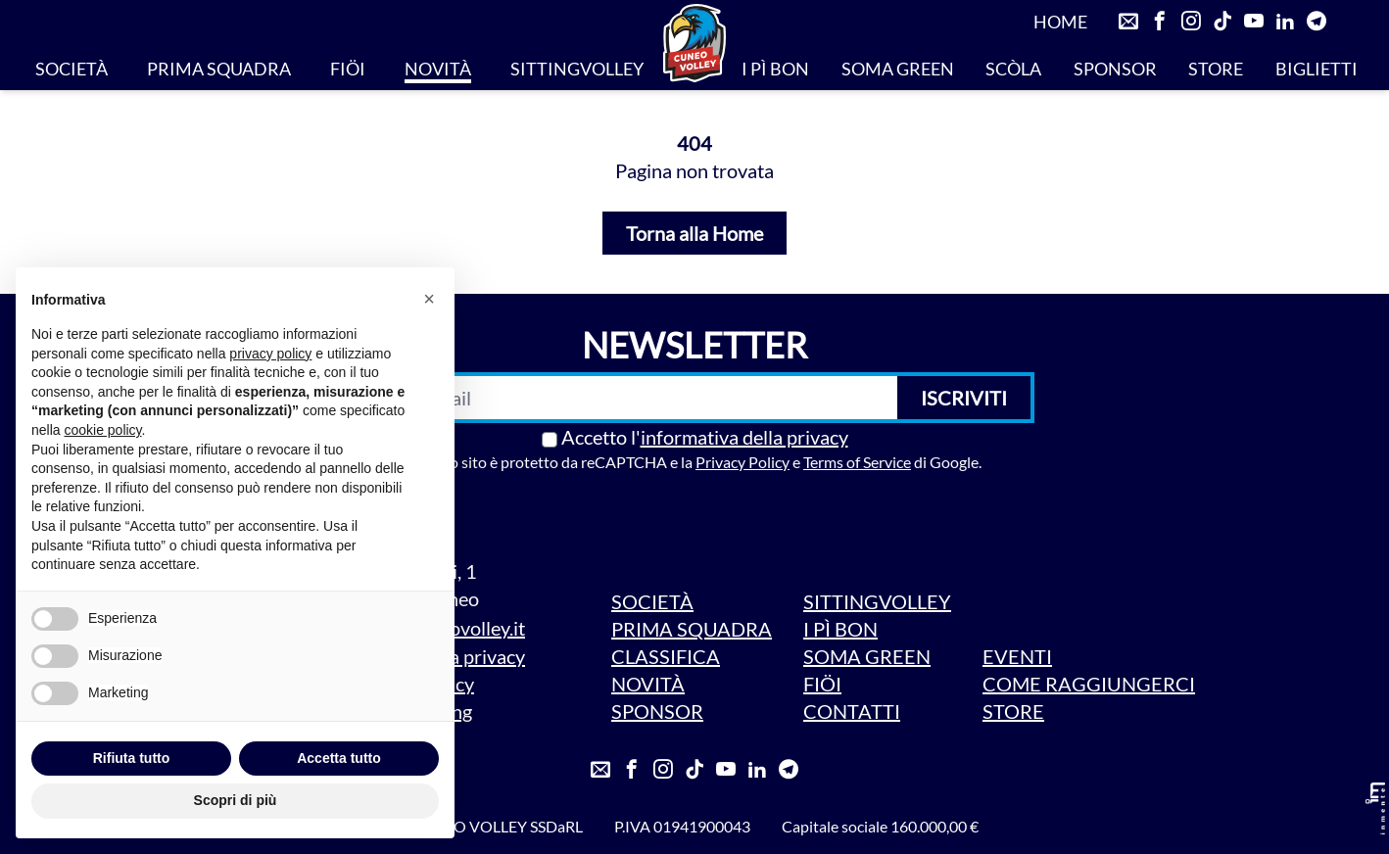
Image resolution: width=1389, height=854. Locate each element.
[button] (429, 298)
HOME (1060, 21)
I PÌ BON (775, 68)
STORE (1215, 68)
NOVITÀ (438, 68)
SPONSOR (1115, 68)
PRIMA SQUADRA (219, 68)
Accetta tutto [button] (339, 758)
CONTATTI (851, 711)
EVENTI (1017, 656)
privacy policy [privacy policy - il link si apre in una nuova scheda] (270, 353)
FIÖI (347, 68)
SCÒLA (1013, 68)
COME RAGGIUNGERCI (1088, 683)
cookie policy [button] (102, 430)
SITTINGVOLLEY (577, 68)
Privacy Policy (742, 461)
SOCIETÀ (71, 68)
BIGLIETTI (1316, 68)
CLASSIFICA (665, 656)
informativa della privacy (744, 437)
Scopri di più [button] (235, 800)
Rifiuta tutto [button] (131, 758)
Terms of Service (857, 461)
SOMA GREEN (897, 68)
